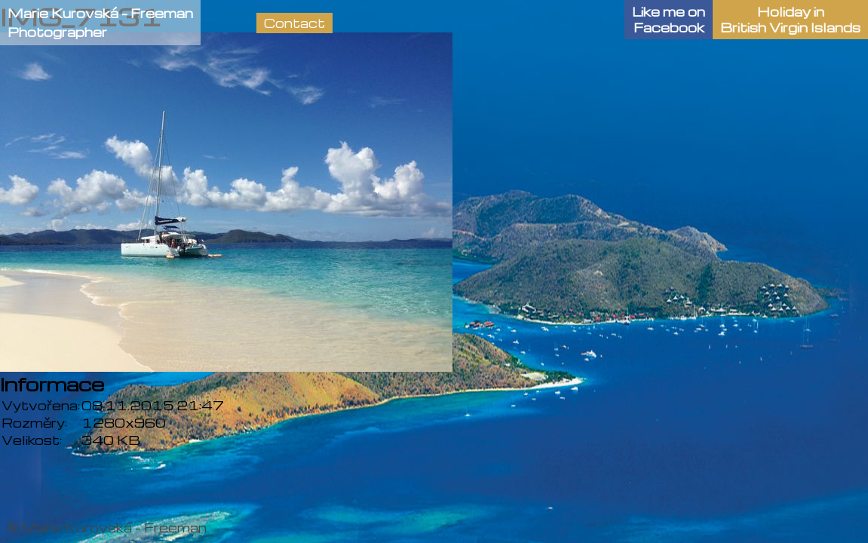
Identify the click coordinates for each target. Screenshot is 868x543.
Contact (294, 23)
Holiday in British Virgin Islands (790, 19)
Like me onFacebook (668, 19)
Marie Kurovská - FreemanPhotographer (100, 22)
